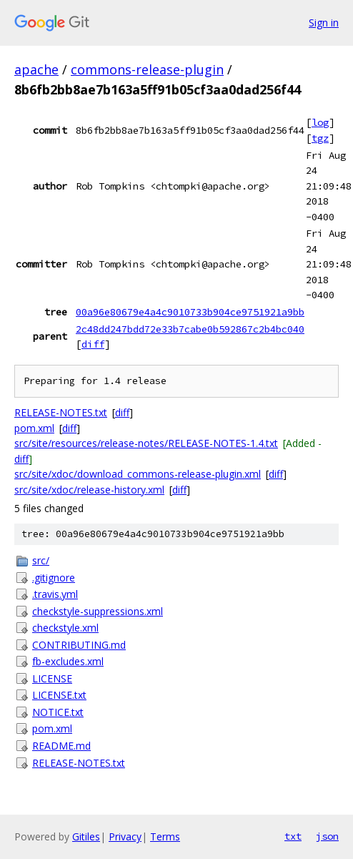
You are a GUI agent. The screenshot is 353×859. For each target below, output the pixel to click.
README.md (61, 745)
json (327, 836)
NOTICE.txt (58, 712)
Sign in (324, 22)
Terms (165, 836)
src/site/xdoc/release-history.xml (89, 489)
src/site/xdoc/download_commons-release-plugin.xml (137, 474)
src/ (40, 560)
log (320, 122)
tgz (320, 138)
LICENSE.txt (59, 695)
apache (36, 69)
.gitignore (53, 577)
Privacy (125, 836)
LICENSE (52, 678)
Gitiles (86, 836)
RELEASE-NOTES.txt (60, 412)
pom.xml (34, 428)
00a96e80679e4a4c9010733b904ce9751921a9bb (190, 311)
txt (293, 836)
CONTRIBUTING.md (79, 645)
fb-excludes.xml (68, 661)
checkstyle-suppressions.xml (97, 611)
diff (92, 344)
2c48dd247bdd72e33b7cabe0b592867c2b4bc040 (190, 329)
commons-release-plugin (147, 69)
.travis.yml (55, 594)
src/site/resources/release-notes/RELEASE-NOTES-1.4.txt (146, 443)
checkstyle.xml (65, 627)
